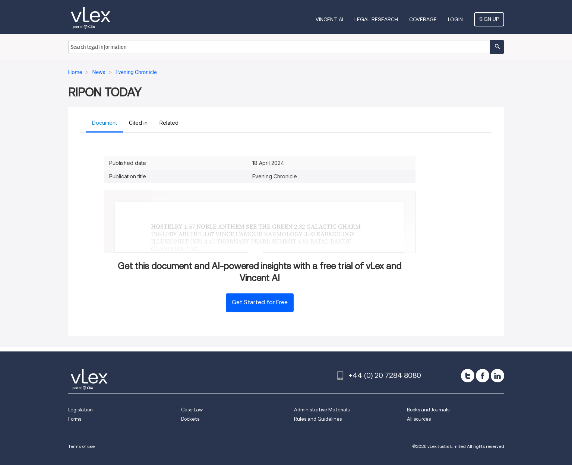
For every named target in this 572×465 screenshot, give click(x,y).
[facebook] (482, 375)
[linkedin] (497, 375)
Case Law (192, 410)
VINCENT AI (329, 19)
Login (455, 19)
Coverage (423, 19)
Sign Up (489, 19)
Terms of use (81, 446)
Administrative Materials (322, 410)
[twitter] (467, 375)
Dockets (190, 419)
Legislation (80, 410)
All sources (419, 419)
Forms (74, 419)
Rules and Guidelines (318, 419)
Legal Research (376, 19)
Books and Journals (428, 410)
